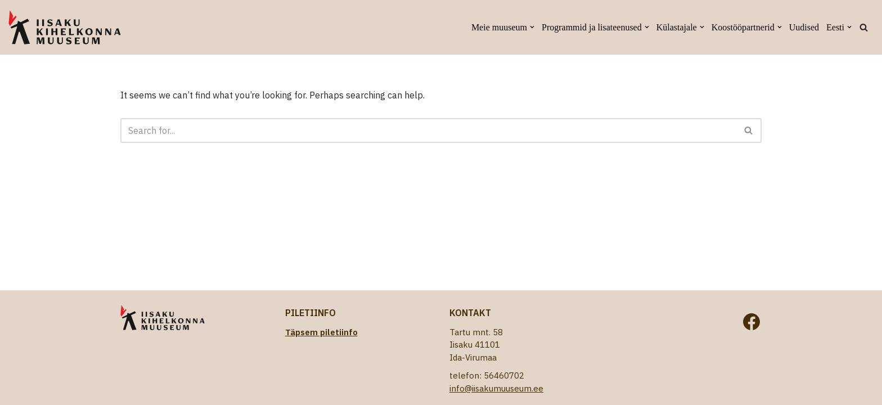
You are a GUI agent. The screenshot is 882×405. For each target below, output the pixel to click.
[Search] (864, 27)
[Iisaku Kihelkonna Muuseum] (64, 27)
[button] (532, 27)
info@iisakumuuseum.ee (496, 388)
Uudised (804, 27)
